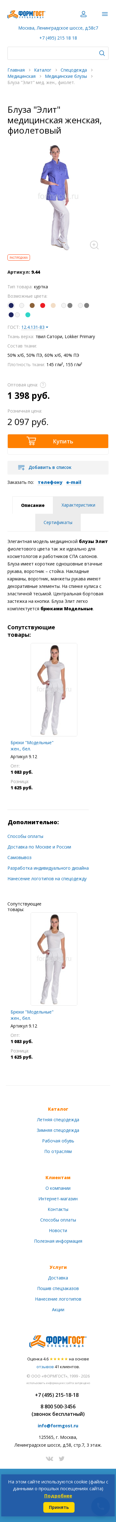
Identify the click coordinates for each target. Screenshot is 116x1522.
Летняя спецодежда (58, 1120)
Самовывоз (19, 857)
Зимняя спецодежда (58, 1130)
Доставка (58, 1278)
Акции (58, 1309)
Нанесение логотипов (58, 1299)
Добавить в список (49, 467)
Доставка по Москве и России (39, 847)
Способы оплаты (25, 836)
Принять (59, 1507)
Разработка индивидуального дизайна (48, 868)
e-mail (73, 482)
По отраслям (58, 1151)
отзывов (45, 1366)
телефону (50, 482)
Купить (63, 441)
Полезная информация (58, 1241)
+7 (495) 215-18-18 (57, 1395)
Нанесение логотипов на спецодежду (47, 879)
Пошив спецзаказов (58, 1288)
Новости (58, 1230)
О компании (58, 1188)
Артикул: (18, 272)
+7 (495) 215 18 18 (58, 38)
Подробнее (58, 1495)
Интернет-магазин (58, 1199)
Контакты (58, 1209)
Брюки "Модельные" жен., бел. (32, 746)
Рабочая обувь (58, 1141)
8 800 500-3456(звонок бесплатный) (58, 1410)
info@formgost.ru (58, 1426)
